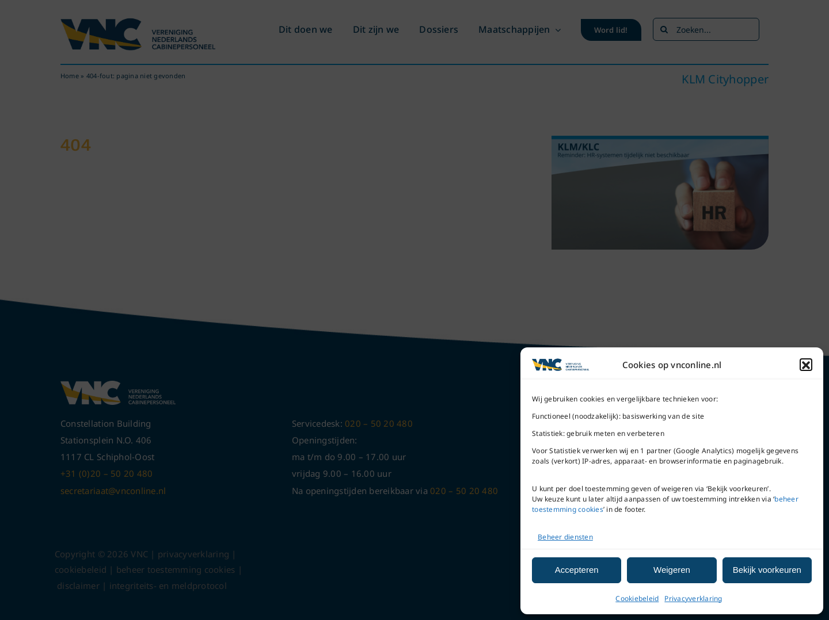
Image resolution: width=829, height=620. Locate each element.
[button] (806, 365)
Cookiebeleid (637, 598)
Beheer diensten (565, 537)
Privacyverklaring (693, 598)
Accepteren (577, 570)
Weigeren (671, 570)
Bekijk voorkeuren (767, 570)
